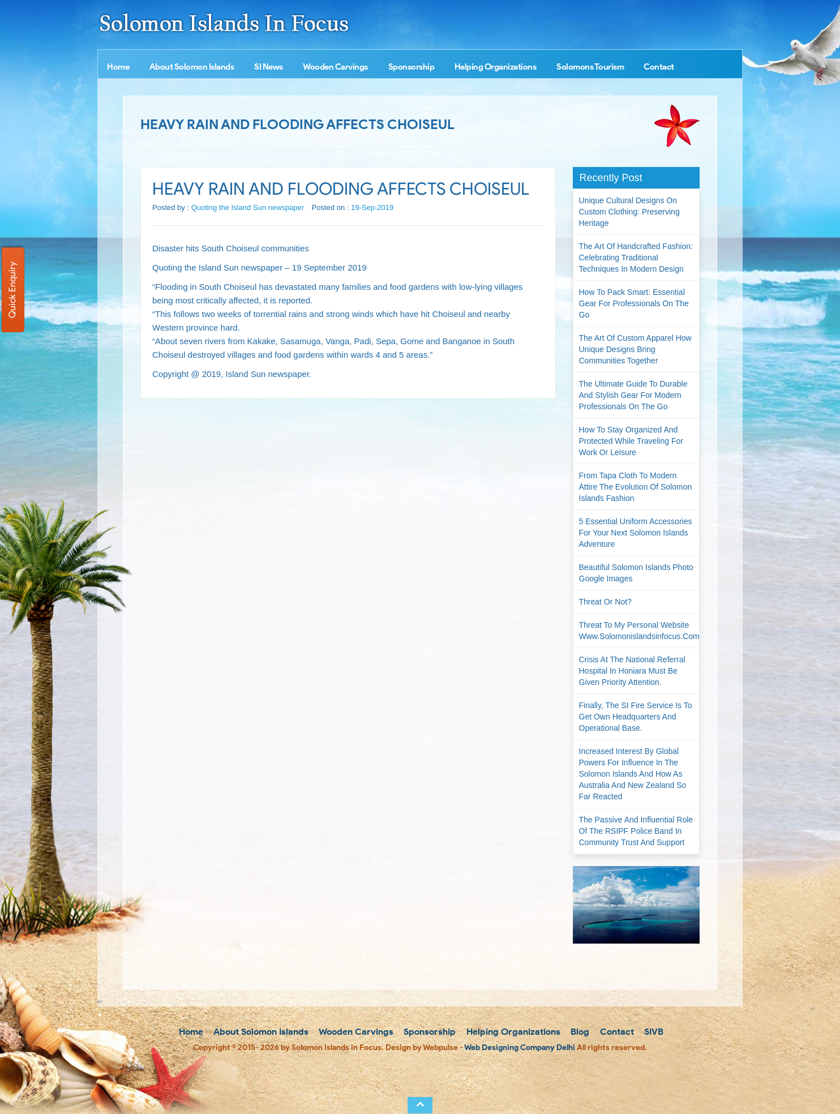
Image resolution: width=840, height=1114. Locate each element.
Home (118, 67)
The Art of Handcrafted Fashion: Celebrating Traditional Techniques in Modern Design (636, 257)
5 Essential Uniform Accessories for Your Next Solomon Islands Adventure (635, 533)
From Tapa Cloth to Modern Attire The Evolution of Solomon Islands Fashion (635, 487)
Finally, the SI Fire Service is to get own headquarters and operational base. (635, 716)
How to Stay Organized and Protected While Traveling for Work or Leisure (631, 441)
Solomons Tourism (590, 67)
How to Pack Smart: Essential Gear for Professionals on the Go (634, 303)
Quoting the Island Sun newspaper (247, 207)
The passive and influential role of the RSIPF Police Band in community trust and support (636, 831)
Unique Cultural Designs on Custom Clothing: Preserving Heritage (629, 212)
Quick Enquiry (12, 290)
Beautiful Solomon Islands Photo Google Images (636, 573)
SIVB (652, 1031)
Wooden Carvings (335, 67)
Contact (659, 67)
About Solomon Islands (191, 67)
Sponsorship (411, 67)
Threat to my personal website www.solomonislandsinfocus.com (639, 630)
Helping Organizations (496, 67)
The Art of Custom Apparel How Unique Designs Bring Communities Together (635, 349)
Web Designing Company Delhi (519, 1047)
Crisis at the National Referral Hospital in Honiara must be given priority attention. (632, 671)
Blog (578, 1031)
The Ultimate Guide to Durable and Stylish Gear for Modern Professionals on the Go (633, 395)
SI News (268, 67)
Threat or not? (605, 601)
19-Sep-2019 (372, 207)
